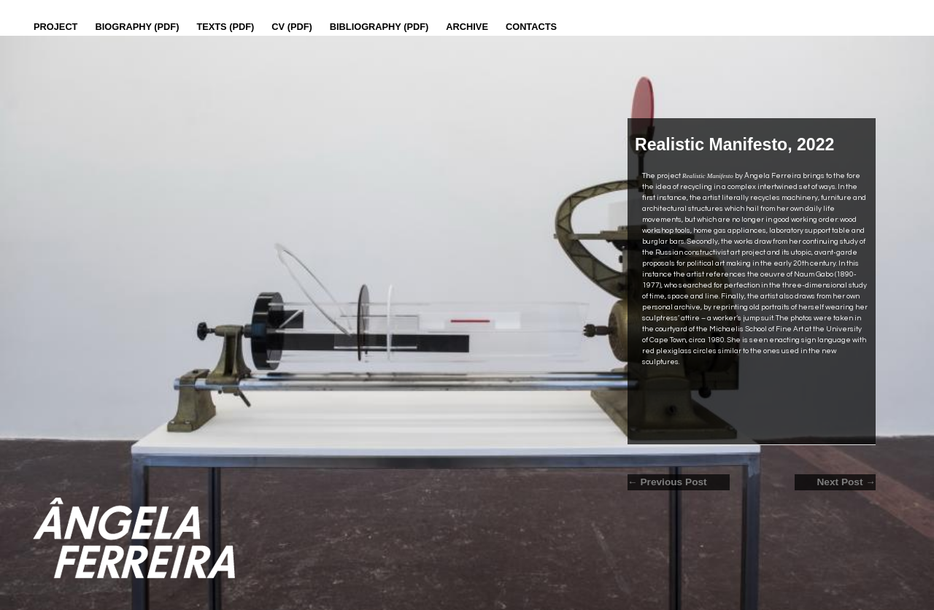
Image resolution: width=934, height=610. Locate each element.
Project (55, 26)
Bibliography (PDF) (379, 26)
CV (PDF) (291, 26)
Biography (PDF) (137, 26)
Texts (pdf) (225, 26)
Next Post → (846, 481)
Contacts (531, 26)
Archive (467, 26)
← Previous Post (667, 481)
